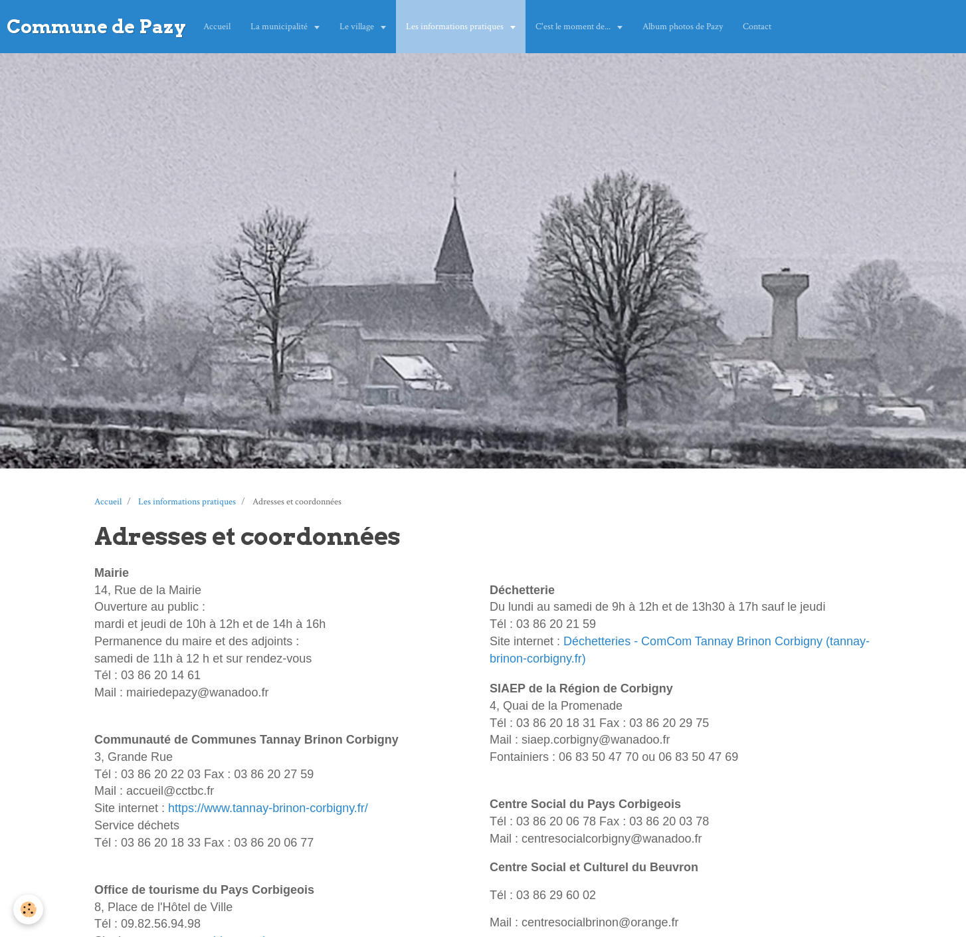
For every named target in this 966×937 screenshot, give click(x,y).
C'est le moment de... (574, 27)
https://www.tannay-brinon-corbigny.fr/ (268, 808)
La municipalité (280, 27)
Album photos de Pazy (682, 27)
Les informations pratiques (456, 27)
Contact (757, 27)
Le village (357, 27)
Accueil (217, 27)
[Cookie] (28, 909)
